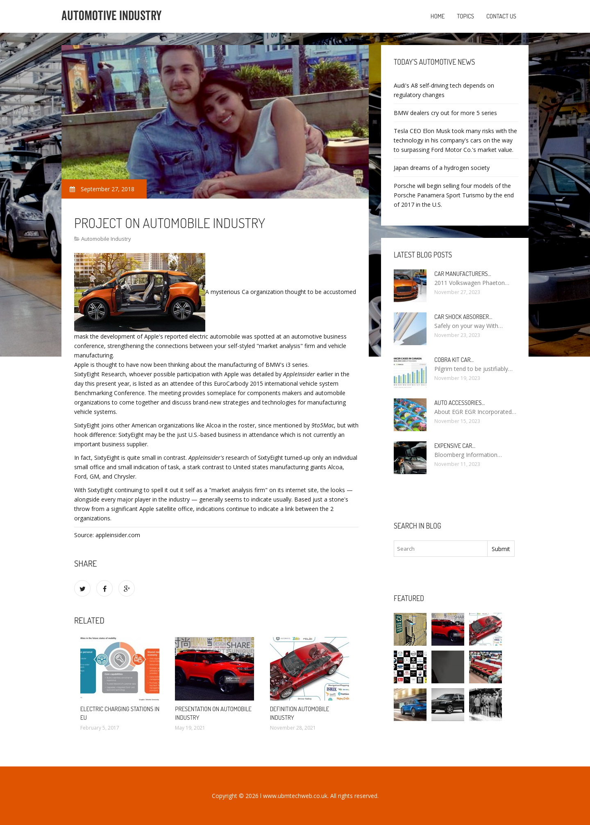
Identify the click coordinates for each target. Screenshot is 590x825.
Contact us (501, 16)
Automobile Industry (106, 238)
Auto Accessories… (459, 403)
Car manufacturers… (462, 274)
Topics (465, 16)
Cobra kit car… (454, 360)
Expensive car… (454, 446)
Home (438, 16)
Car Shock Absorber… (463, 317)
